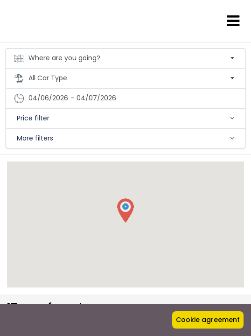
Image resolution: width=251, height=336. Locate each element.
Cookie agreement (208, 319)
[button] (125, 210)
